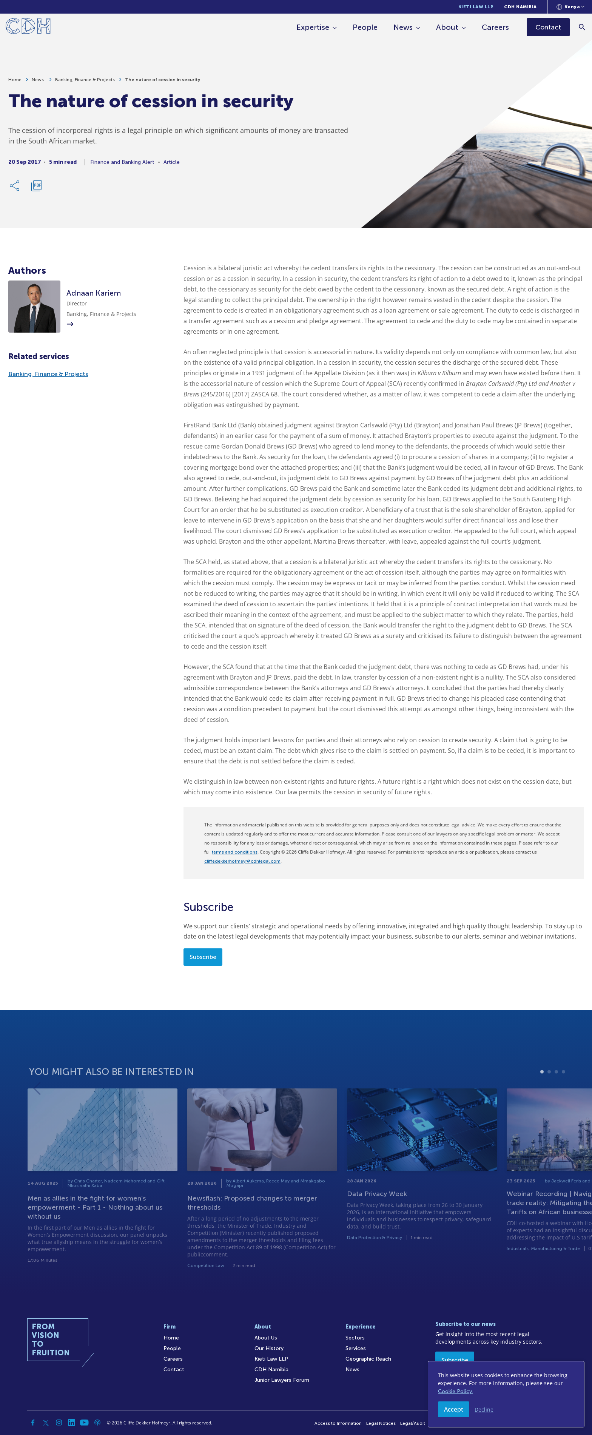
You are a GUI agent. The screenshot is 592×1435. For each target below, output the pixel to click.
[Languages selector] (571, 6)
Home (15, 82)
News (403, 27)
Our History (269, 1348)
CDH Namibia (520, 6)
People (365, 27)
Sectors (355, 1338)
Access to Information (338, 1423)
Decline (484, 1409)
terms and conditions (234, 852)
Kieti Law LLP (476, 6)
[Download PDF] (37, 189)
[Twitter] (46, 1423)
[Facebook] (33, 1423)
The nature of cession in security (162, 82)
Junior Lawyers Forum (281, 1380)
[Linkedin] (72, 1423)
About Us (265, 1338)
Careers (496, 27)
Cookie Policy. (455, 1391)
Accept (453, 1409)
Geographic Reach (368, 1359)
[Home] (28, 27)
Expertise (313, 27)
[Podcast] (97, 1423)
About (448, 27)
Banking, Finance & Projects (85, 82)
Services (355, 1348)
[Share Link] (15, 189)
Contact (173, 1369)
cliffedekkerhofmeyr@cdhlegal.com (242, 861)
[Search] (582, 27)
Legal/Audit (412, 1423)
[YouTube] (85, 1423)
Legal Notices (381, 1423)
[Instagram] (59, 1423)
